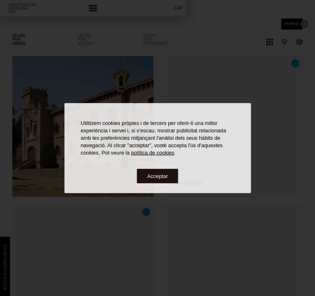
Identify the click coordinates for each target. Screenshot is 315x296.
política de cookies (152, 152)
